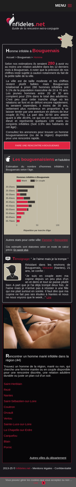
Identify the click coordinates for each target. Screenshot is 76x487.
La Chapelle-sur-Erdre (18, 430)
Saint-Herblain (13, 383)
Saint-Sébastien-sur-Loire (20, 401)
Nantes (8, 395)
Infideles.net (23, 468)
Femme (47, 239)
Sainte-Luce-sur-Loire (17, 424)
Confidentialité (63, 468)
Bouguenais (23, 57)
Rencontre (61, 239)
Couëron (9, 406)
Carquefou (10, 435)
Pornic (8, 447)
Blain (7, 441)
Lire (48, 297)
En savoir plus (21, 250)
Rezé (7, 389)
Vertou (8, 418)
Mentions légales (42, 468)
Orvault (8, 412)
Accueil (10, 57)
